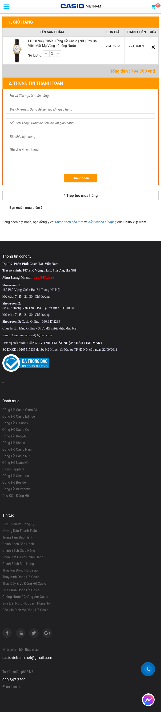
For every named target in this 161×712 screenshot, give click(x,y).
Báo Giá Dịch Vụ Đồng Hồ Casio (25, 610)
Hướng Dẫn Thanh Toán (19, 531)
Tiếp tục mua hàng (80, 195)
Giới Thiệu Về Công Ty (18, 524)
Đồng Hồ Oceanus (15, 476)
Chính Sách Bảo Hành (18, 544)
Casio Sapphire (13, 469)
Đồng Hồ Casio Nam (17, 449)
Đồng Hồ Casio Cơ (15, 430)
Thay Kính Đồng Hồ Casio (21, 577)
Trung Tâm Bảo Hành (17, 537)
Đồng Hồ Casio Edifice (18, 416)
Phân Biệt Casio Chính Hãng (22, 557)
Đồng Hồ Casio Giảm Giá (20, 410)
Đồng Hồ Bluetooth (16, 489)
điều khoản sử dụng (103, 222)
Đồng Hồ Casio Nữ (15, 456)
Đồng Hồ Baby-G (14, 436)
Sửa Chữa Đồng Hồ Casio (21, 590)
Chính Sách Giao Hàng (18, 550)
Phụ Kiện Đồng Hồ (15, 496)
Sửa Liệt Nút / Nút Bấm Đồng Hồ (26, 603)
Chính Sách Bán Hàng (18, 564)
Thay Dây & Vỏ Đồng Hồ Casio (24, 583)
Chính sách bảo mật (69, 222)
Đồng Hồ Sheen (13, 443)
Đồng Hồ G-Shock (15, 423)
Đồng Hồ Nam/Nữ (15, 463)
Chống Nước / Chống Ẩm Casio (25, 597)
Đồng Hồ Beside (14, 482)
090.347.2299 (13, 680)
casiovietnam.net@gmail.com (27, 657)
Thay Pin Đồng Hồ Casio (20, 570)
